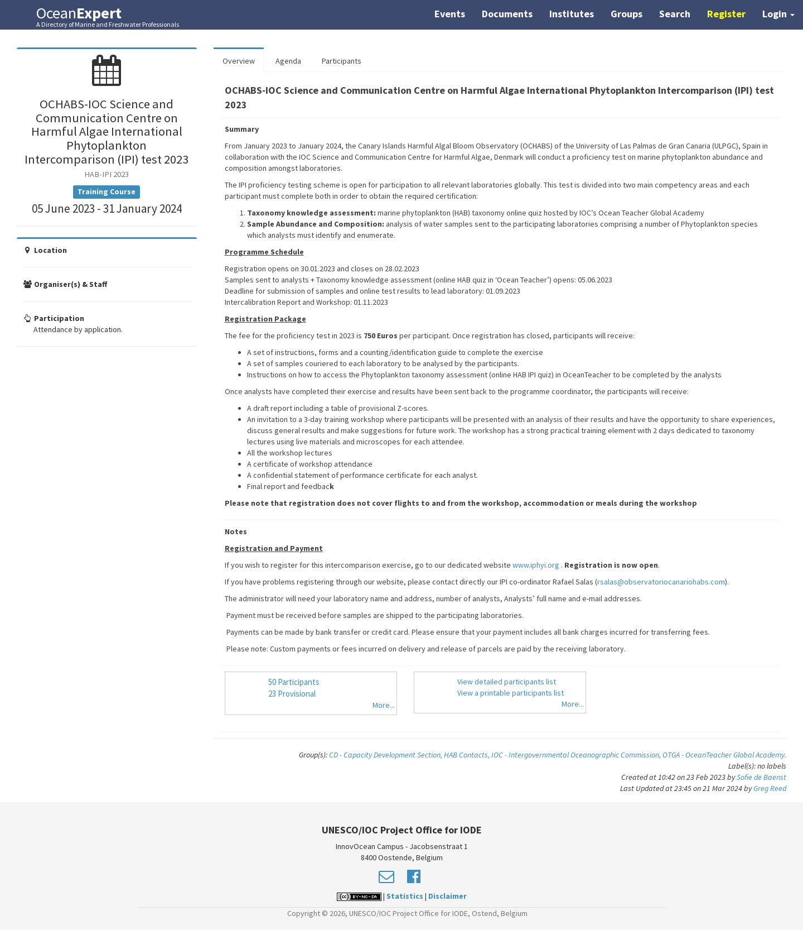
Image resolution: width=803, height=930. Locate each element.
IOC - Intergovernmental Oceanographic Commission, (576, 755)
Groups (626, 13)
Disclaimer (447, 896)
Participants (341, 61)
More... (384, 705)
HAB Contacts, (467, 755)
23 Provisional (292, 693)
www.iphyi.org (535, 565)
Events (449, 13)
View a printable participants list (510, 693)
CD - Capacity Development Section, (386, 755)
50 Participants (294, 682)
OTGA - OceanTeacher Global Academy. (724, 755)
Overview (238, 61)
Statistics (404, 896)
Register (726, 13)
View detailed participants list (506, 682)
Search (674, 13)
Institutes (571, 13)
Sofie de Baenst (761, 777)
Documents (507, 13)
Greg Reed (769, 788)
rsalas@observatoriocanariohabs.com (661, 582)
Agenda (288, 61)
